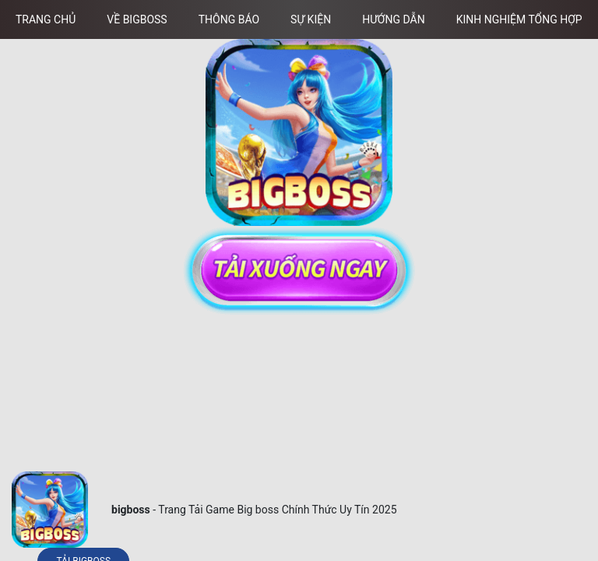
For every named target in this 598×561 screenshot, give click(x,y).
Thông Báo (229, 19)
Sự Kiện (310, 19)
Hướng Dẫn (393, 19)
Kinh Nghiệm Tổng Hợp (519, 19)
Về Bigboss (137, 19)
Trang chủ (46, 19)
